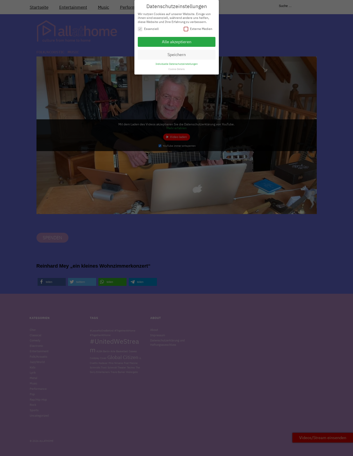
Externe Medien (198, 26)
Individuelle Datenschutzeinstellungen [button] (177, 61)
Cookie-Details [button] (176, 66)
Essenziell (148, 26)
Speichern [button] (176, 52)
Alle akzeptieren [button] (176, 39)
